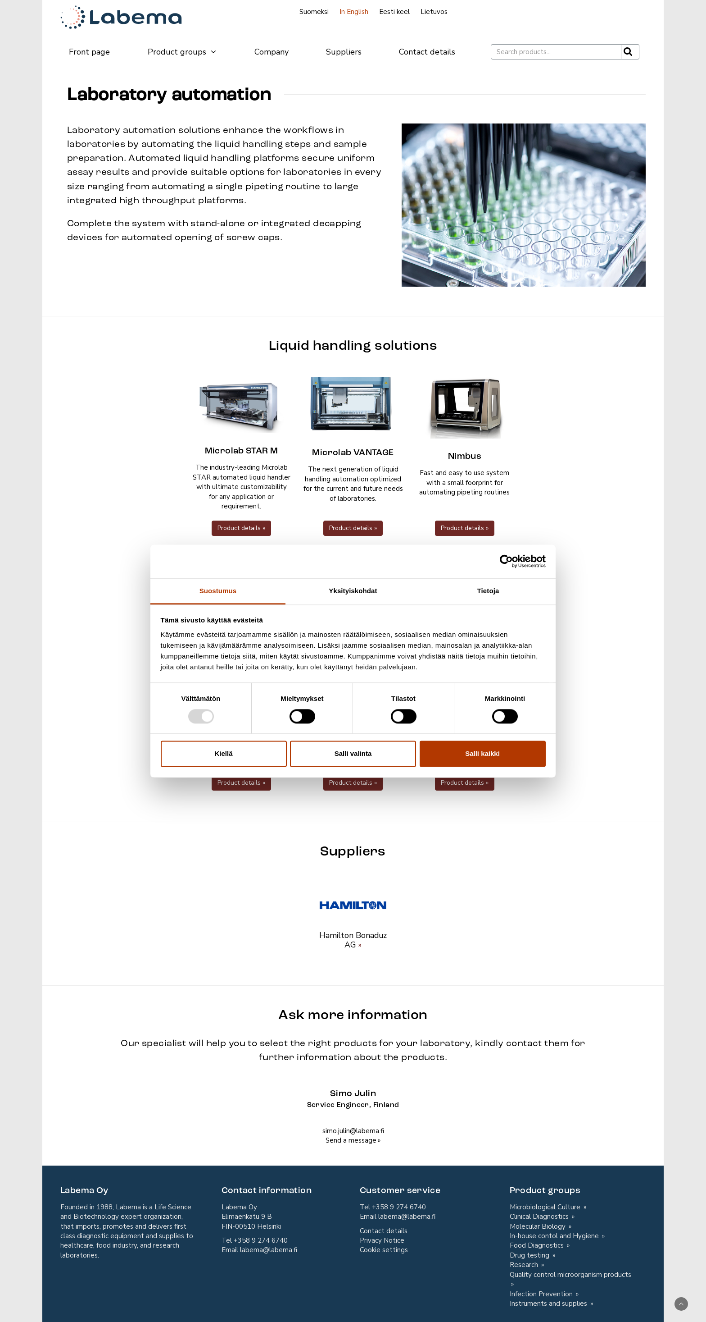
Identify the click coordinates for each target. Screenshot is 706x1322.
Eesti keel (394, 11)
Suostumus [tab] (218, 591)
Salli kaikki (482, 754)
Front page (89, 51)
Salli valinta (353, 754)
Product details (239, 528)
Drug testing (530, 1255)
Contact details (427, 51)
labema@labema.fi (268, 1249)
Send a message (351, 1140)
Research (525, 1264)
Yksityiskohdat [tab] (353, 591)
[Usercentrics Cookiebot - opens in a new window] (506, 561)
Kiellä (223, 754)
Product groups (182, 51)
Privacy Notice (382, 1240)
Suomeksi (314, 11)
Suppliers (344, 51)
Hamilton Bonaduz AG (353, 940)
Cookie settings (384, 1249)
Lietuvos (434, 11)
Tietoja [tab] (488, 591)
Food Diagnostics (538, 1245)
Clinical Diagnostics (540, 1216)
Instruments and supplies (549, 1303)
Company (271, 51)
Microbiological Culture (546, 1207)
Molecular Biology (538, 1226)
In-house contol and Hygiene (555, 1235)
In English (353, 11)
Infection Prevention (542, 1294)
